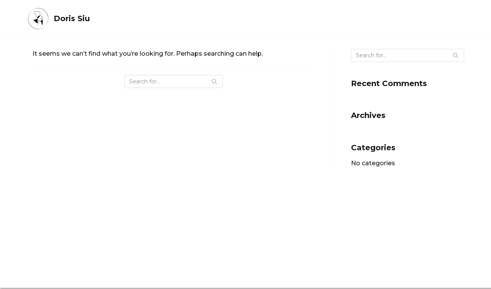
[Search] (173, 81)
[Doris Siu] (58, 18)
